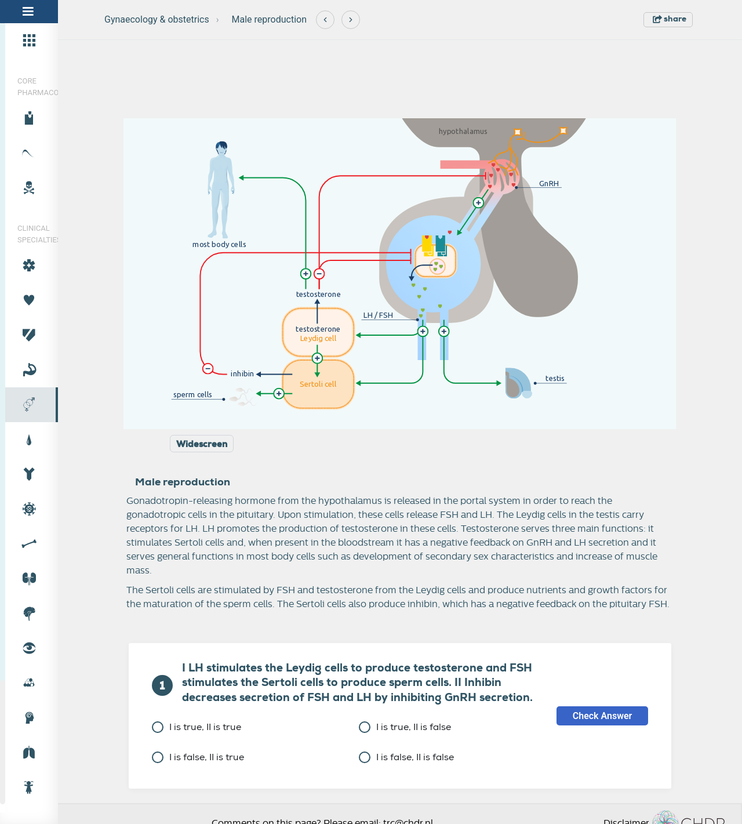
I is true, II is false (405, 727)
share (669, 18)
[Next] (350, 19)
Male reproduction (269, 19)
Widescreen (201, 444)
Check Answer (602, 715)
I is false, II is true (198, 757)
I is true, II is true (196, 727)
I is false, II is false (406, 757)
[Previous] (325, 19)
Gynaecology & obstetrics (156, 19)
